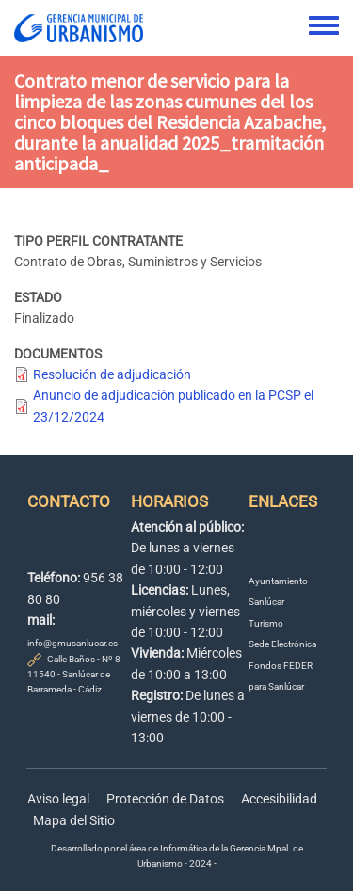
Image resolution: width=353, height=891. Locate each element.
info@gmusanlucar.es (72, 643)
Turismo (266, 623)
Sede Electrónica (282, 644)
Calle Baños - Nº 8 (83, 659)
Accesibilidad (279, 798)
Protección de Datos (165, 798)
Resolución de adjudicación (112, 374)
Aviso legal (58, 798)
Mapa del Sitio (74, 820)
